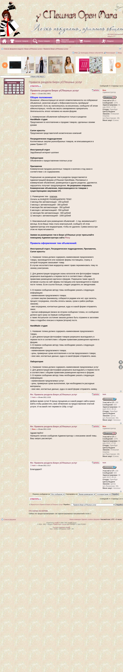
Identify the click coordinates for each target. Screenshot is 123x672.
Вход (120, 53)
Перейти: (66, 504)
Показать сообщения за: (49, 494)
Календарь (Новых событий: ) (92, 53)
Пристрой (67, 41)
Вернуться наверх (121, 391)
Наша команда (74, 519)
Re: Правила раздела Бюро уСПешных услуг (53, 394)
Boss (34, 93)
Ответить (35, 86)
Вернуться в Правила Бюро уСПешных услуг (47, 504)
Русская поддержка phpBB (61, 527)
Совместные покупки (59, 524)
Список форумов (10, 519)
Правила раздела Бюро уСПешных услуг (55, 82)
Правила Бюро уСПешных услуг (55, 49)
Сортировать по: (81, 494)
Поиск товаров (44, 41)
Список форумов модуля (13, 49)
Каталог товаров (21, 41)
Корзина (87, 41)
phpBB (56, 523)
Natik (34, 397)
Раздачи (110, 41)
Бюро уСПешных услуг (33, 49)
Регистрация (110, 53)
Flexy (67, 238)
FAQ (76, 53)
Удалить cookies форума (90, 519)
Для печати (120, 48)
